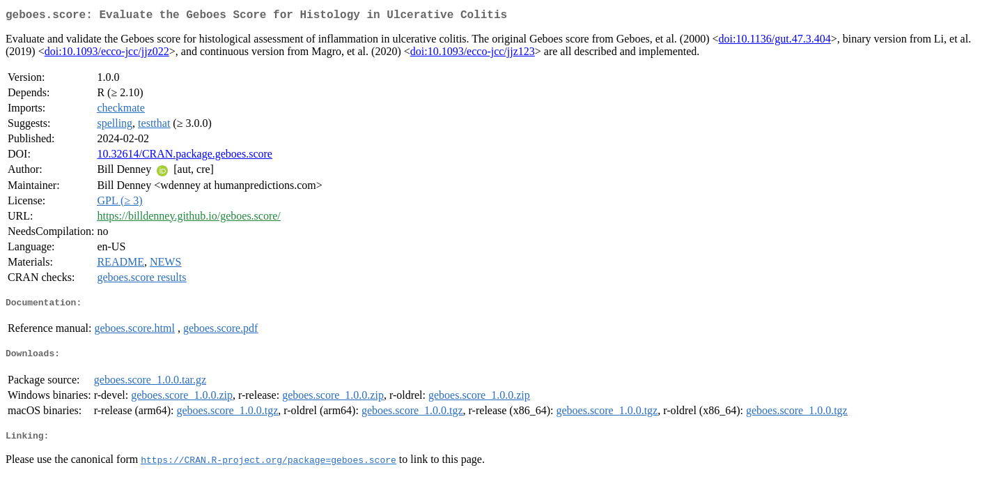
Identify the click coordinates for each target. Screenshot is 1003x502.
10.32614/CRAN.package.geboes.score (184, 156)
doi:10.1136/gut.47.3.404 (775, 41)
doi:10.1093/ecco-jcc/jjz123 (472, 54)
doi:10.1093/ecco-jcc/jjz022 (107, 54)
